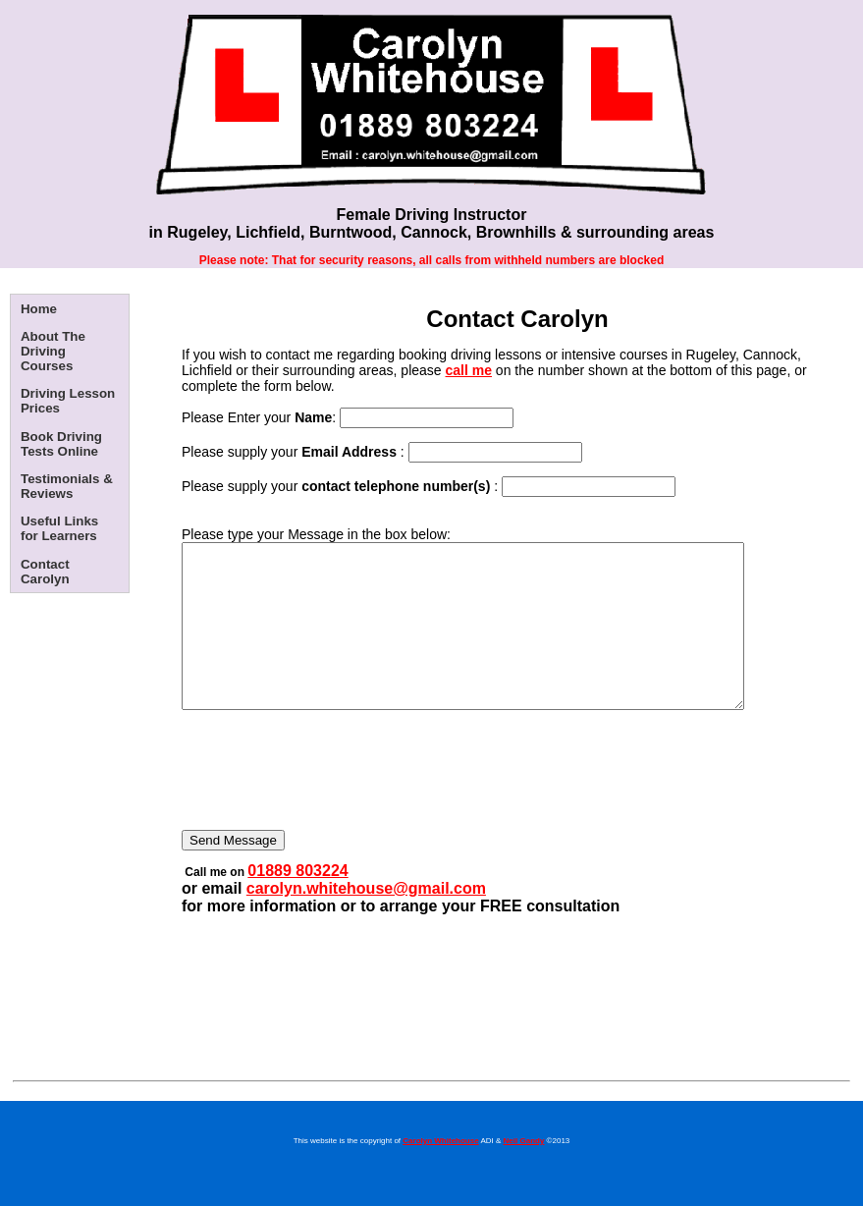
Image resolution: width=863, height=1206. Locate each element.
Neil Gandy (524, 1173)
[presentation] (331, 810)
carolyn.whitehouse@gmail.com (366, 920)
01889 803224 (297, 903)
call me (469, 370)
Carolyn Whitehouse (440, 1173)
